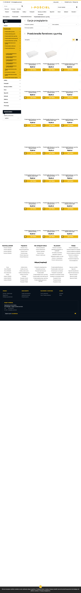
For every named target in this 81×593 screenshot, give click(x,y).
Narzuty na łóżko (8, 86)
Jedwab (6, 96)
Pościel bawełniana (24, 249)
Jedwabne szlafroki (57, 254)
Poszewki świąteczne (73, 258)
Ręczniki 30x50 (73, 278)
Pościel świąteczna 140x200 (73, 249)
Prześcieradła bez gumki (10, 33)
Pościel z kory (24, 247)
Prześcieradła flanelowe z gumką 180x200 (11, 63)
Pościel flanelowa (24, 257)
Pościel (5, 25)
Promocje (6, 105)
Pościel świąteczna (73, 247)
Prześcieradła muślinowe (10, 46)
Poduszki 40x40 (24, 278)
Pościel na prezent (56, 247)
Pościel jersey (24, 253)
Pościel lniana (40, 253)
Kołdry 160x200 (7, 278)
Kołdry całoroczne (24, 271)
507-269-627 (9, 308)
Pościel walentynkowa (57, 260)
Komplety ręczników (57, 252)
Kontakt (61, 293)
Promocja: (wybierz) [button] (29, 27)
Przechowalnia (25, 296)
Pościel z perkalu (40, 251)
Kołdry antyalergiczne (24, 272)
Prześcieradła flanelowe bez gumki (11, 70)
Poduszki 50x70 (24, 280)
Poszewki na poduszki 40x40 (57, 274)
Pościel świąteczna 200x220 (73, 253)
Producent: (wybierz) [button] (29, 24)
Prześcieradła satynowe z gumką (10, 43)
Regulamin (5, 295)
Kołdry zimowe (24, 269)
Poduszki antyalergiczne (40, 267)
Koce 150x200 (7, 269)
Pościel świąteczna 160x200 (73, 251)
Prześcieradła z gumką (9, 31)
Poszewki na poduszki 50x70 (57, 276)
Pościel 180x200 (7, 251)
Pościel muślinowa (40, 255)
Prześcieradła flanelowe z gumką (10, 51)
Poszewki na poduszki (57, 272)
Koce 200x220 (7, 271)
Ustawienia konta (26, 295)
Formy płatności (44, 293)
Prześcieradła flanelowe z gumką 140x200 (11, 57)
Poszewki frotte (57, 278)
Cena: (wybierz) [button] (55, 24)
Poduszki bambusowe (40, 271)
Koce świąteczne (73, 260)
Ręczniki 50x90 (73, 276)
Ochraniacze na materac (10, 72)
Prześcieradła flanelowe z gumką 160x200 (11, 60)
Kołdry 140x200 (7, 276)
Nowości (6, 102)
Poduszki (6, 83)
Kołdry (5, 80)
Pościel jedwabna (40, 247)
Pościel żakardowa (40, 249)
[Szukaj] (22, 6)
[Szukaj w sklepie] (12, 6)
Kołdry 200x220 (7, 280)
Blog (60, 295)
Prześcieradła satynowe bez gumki (11, 75)
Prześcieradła (7, 29)
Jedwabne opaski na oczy (57, 256)
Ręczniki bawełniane (73, 271)
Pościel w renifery (73, 257)
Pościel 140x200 (7, 247)
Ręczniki (6, 93)
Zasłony (6, 99)
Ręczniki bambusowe (73, 272)
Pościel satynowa (24, 255)
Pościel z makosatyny (57, 258)
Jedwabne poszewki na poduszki (57, 250)
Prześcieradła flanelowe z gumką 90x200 (11, 54)
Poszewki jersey (57, 280)
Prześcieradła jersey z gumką (11, 40)
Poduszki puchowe (40, 269)
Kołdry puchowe (24, 274)
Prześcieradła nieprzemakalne (11, 77)
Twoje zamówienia (26, 293)
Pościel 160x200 (7, 249)
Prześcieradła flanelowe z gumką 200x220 (11, 66)
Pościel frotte (24, 251)
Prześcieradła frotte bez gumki (11, 38)
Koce (5, 89)
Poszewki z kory (57, 282)
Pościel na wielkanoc (73, 255)
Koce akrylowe (7, 272)
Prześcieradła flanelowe (10, 48)
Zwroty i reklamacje (7, 293)
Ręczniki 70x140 (73, 274)
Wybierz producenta (8, 115)
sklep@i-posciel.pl (10, 309)
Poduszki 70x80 (24, 282)
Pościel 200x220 (7, 253)
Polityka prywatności (8, 296)
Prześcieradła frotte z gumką (11, 36)
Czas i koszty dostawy (46, 295)
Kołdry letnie (24, 267)
